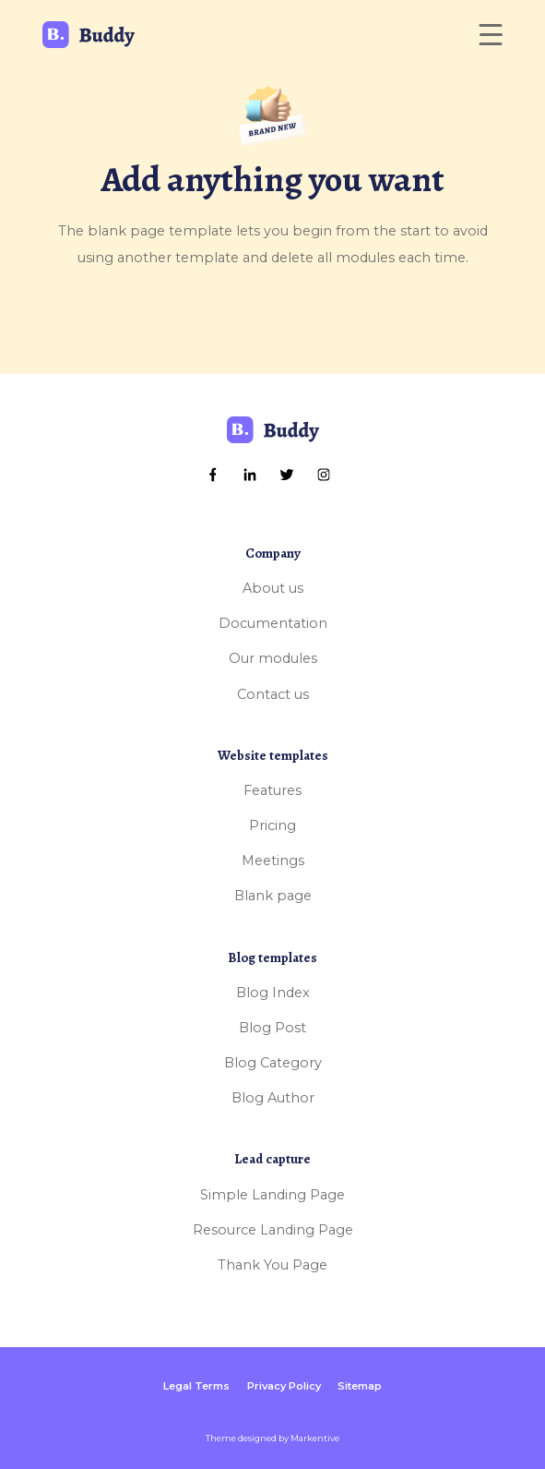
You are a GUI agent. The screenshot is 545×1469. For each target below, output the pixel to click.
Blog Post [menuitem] (272, 1027)
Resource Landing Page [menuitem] (273, 1230)
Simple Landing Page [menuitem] (272, 1194)
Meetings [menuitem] (273, 860)
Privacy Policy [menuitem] (284, 1385)
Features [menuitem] (272, 790)
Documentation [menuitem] (273, 623)
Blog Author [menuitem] (272, 1098)
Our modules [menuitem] (273, 658)
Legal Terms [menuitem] (196, 1385)
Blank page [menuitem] (273, 895)
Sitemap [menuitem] (360, 1385)
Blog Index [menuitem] (273, 992)
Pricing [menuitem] (272, 825)
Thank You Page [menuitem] (272, 1265)
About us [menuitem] (273, 588)
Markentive (314, 1438)
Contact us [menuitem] (273, 694)
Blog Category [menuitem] (273, 1062)
